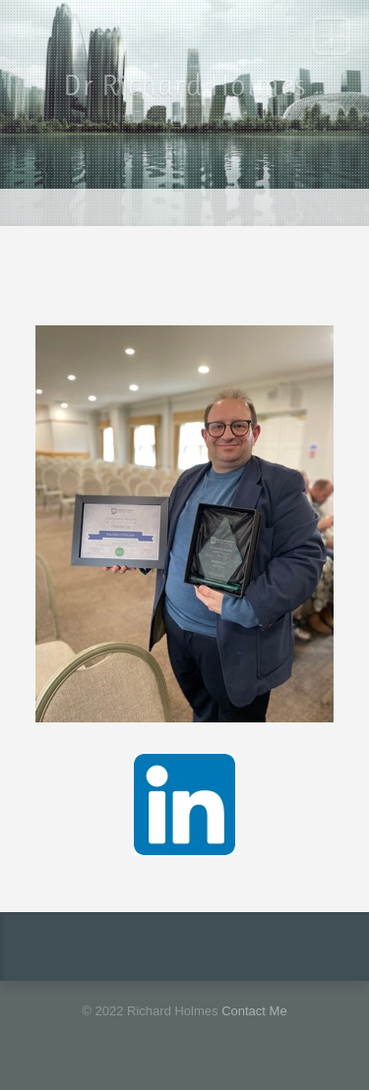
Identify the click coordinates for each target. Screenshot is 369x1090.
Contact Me (253, 1011)
